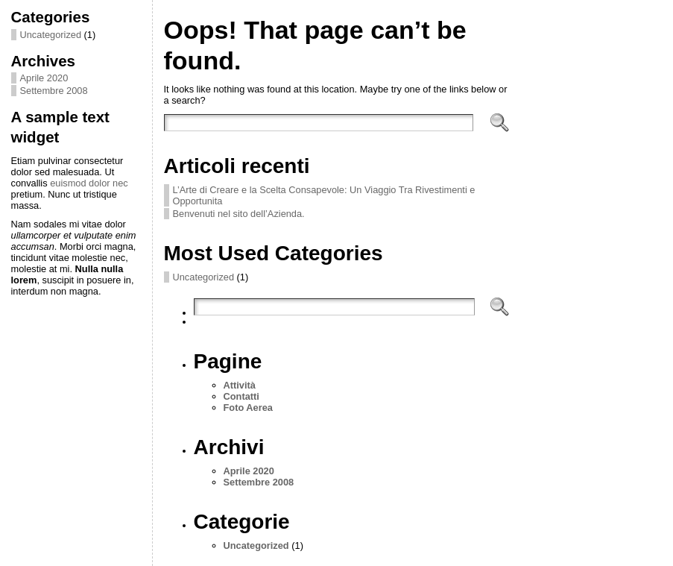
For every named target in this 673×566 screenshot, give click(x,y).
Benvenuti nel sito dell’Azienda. (239, 213)
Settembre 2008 (54, 90)
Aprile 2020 (44, 78)
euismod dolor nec (89, 183)
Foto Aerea (248, 407)
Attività (240, 385)
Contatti (241, 396)
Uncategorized (51, 34)
